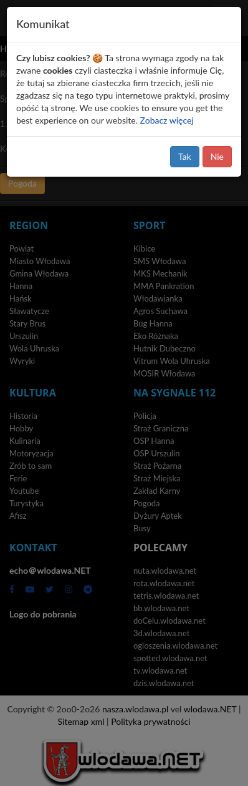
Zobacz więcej (167, 120)
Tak (184, 156)
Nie (217, 156)
